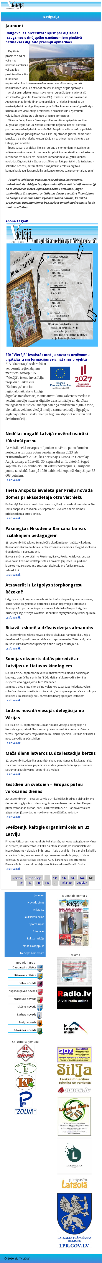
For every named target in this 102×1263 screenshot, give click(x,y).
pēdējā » (82, 882)
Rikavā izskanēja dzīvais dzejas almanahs (49, 627)
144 (82, 877)
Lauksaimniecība (34, 917)
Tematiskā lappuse (32, 946)
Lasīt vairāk (13, 480)
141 (55, 877)
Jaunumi (39, 895)
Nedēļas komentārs (32, 953)
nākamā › (66, 882)
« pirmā (17, 877)
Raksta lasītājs (35, 938)
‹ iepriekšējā (33, 877)
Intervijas (38, 931)
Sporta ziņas (36, 924)
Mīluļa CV (38, 909)
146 (20, 882)
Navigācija (51, 17)
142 (64, 877)
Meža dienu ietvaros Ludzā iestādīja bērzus (50, 753)
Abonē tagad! (16, 221)
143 (73, 877)
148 (38, 882)
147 (29, 882)
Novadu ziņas (36, 902)
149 (47, 882)
